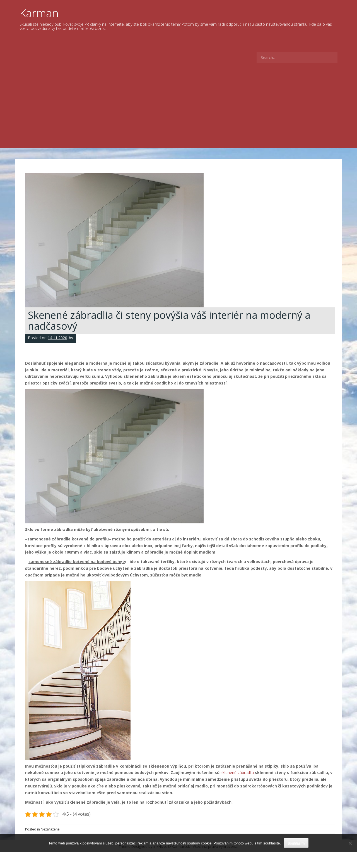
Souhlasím (296, 843)
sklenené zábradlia (237, 772)
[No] (350, 843)
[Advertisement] (178, 106)
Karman (39, 13)
